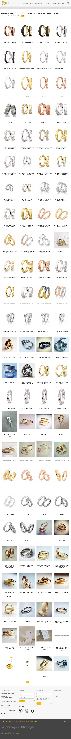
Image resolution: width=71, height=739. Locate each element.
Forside (57, 693)
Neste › (42, 682)
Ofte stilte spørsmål (6, 723)
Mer (63, 3)
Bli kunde (57, 695)
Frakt (2, 721)
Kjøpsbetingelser (9, 721)
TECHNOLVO (16, 733)
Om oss (57, 696)
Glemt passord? (32, 700)
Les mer (51, 703)
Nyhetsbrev (31, 721)
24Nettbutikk (8, 732)
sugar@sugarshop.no (8, 709)
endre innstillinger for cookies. (11, 730)
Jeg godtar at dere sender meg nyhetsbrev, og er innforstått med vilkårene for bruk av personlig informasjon (43, 699)
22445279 (7, 707)
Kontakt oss (58, 698)
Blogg (36, 721)
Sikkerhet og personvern (21, 721)
